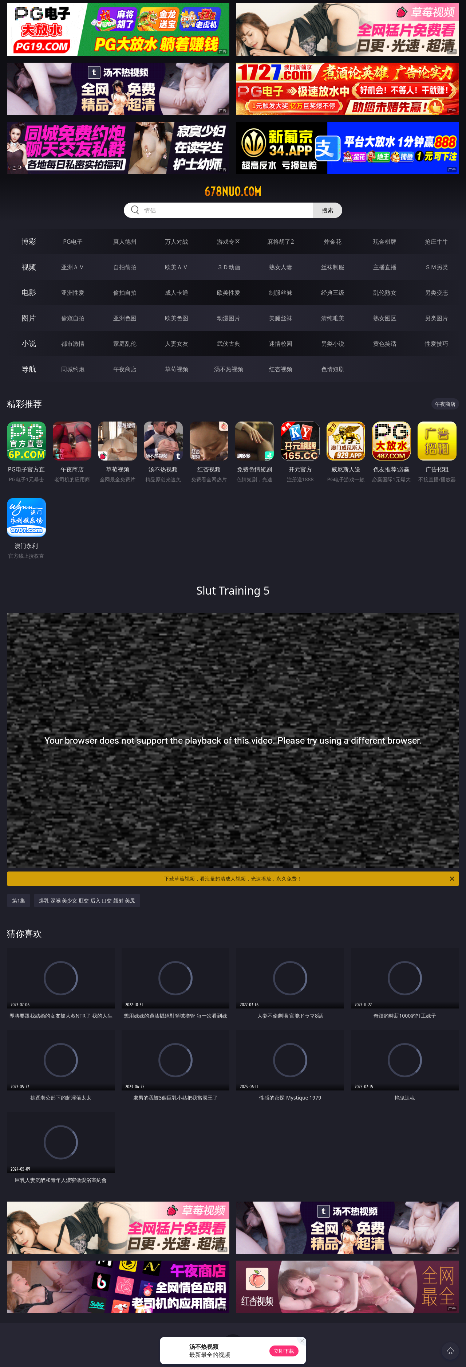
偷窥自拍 (72, 318)
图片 (28, 318)
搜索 (327, 210)
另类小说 (332, 344)
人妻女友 (176, 344)
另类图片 (436, 318)
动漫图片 (228, 318)
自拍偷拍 (125, 267)
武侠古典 (228, 344)
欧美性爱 (228, 293)
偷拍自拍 (125, 293)
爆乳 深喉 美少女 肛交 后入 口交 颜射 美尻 (87, 900)
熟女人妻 (280, 267)
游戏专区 (228, 242)
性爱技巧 (436, 344)
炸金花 (332, 242)
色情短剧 (332, 369)
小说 (28, 343)
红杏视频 (280, 369)
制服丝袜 (280, 293)
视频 (28, 267)
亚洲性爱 (72, 293)
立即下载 (284, 1350)
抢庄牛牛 (436, 242)
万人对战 (176, 242)
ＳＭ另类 (436, 267)
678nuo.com (232, 191)
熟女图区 (384, 318)
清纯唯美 (332, 318)
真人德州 (125, 242)
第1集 (18, 900)
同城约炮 (72, 369)
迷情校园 (280, 344)
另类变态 (436, 293)
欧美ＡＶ (176, 267)
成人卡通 (176, 293)
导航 (28, 369)
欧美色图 (176, 318)
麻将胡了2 (280, 242)
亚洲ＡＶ (72, 267)
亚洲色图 (125, 318)
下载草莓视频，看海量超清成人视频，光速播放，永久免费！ (309, 878)
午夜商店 (125, 369)
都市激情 (72, 344)
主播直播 (384, 267)
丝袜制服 (332, 267)
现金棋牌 (384, 242)
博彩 (28, 241)
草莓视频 (176, 369)
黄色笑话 (384, 344)
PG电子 (72, 242)
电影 (28, 292)
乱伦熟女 (384, 293)
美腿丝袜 (280, 318)
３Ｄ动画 (228, 267)
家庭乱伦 (125, 344)
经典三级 (332, 293)
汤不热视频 (228, 369)
